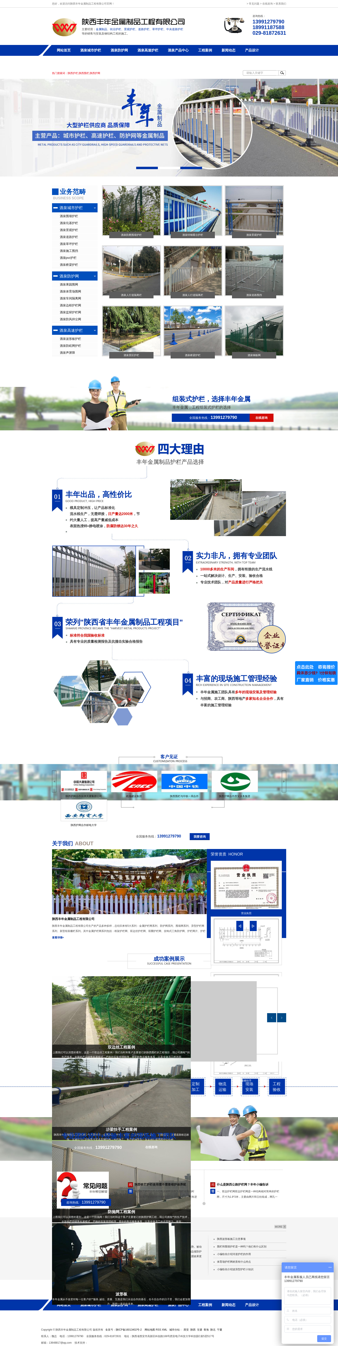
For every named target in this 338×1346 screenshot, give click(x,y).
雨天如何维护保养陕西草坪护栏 (238, 1180)
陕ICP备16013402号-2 (129, 1329)
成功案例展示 (169, 959)
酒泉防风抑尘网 (70, 319)
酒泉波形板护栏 (70, 338)
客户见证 (169, 756)
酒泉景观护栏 (69, 230)
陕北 (213, 1329)
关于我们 (62, 843)
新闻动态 (228, 50)
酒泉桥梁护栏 (69, 264)
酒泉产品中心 (178, 50)
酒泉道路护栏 (69, 237)
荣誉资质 (218, 854)
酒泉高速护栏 (147, 50)
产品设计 (252, 50)
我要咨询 (200, 836)
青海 (206, 1329)
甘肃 (199, 1329)
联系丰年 (87, 61)
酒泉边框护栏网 (70, 305)
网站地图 (150, 1329)
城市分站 (174, 1329)
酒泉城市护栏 (90, 50)
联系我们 (281, 3)
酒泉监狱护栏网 (70, 312)
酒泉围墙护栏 (69, 216)
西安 (186, 1329)
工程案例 (205, 50)
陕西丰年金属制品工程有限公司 (73, 919)
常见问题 (254, 3)
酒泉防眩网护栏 (70, 345)
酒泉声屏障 (67, 352)
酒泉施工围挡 (69, 251)
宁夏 (219, 1329)
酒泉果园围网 (69, 284)
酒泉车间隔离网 (70, 298)
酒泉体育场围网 (70, 291)
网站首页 (64, 50)
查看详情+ (58, 937)
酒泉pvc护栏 (68, 257)
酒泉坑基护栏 (69, 223)
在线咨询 (267, 3)
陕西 (193, 1329)
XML (165, 1329)
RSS (159, 1329)
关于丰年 (64, 61)
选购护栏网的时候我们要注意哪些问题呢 (161, 1180)
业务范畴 (73, 191)
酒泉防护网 (119, 50)
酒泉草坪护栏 (69, 244)
